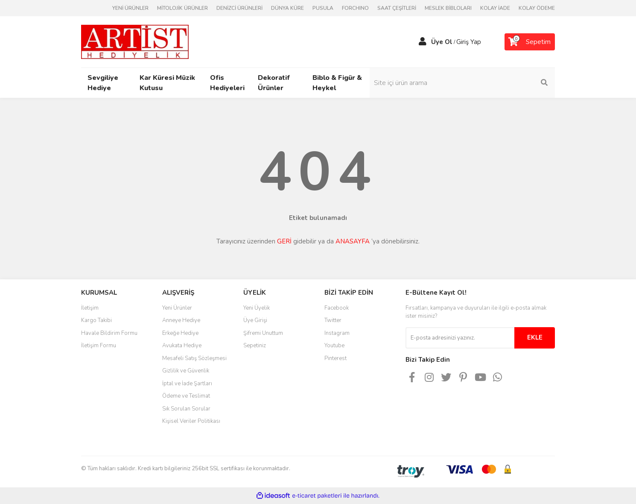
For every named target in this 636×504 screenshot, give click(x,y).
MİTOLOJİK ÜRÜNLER (182, 8)
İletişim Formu (98, 345)
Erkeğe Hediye (180, 333)
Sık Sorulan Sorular (186, 409)
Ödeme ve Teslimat (186, 396)
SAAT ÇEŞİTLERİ (396, 8)
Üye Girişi (255, 320)
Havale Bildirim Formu (109, 333)
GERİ (284, 241)
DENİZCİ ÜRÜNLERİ (239, 8)
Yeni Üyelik (256, 308)
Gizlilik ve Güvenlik (185, 371)
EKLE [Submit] (535, 337)
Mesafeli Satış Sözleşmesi (194, 358)
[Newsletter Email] (460, 338)
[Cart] (530, 41)
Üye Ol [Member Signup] (441, 42)
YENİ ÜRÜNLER (130, 8)
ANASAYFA (353, 241)
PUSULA (322, 8)
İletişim (90, 308)
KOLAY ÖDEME (537, 8)
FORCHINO (355, 8)
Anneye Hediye (181, 320)
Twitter (332, 320)
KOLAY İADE (495, 8)
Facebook (336, 308)
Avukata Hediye (181, 345)
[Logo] (135, 41)
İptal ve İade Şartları (187, 383)
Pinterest (335, 358)
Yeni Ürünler (177, 308)
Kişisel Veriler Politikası (191, 421)
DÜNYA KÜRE (287, 8)
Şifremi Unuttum (263, 333)
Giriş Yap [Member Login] (468, 42)
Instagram (337, 333)
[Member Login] (422, 41)
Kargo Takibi (96, 320)
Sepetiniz (254, 345)
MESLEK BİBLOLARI (448, 8)
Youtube (334, 345)
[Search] (497, 83)
